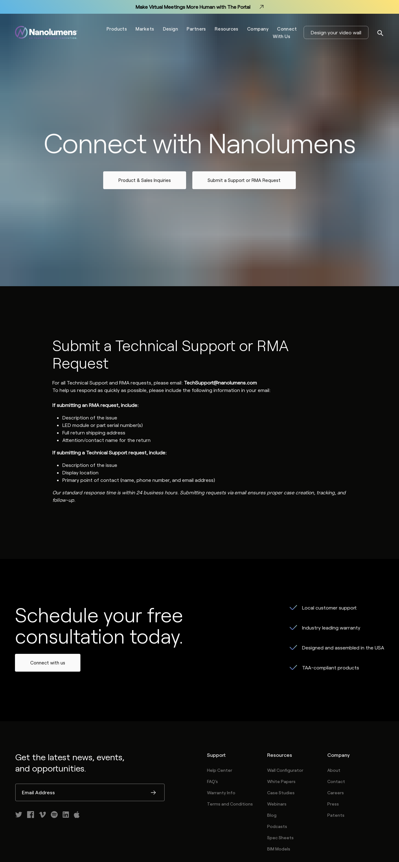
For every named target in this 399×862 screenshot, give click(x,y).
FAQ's (212, 781)
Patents (335, 815)
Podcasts (277, 826)
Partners (196, 29)
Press (333, 803)
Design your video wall (336, 32)
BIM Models (278, 848)
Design (170, 29)
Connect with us (47, 662)
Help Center (219, 770)
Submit (153, 793)
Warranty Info (221, 792)
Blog (271, 815)
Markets (145, 29)
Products (117, 29)
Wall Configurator (285, 770)
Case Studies (281, 792)
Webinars (276, 803)
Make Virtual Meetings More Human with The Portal (199, 7)
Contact (336, 781)
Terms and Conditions (230, 803)
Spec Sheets (280, 837)
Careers (335, 792)
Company (257, 29)
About (333, 770)
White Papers (281, 781)
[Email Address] (90, 792)
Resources (226, 29)
